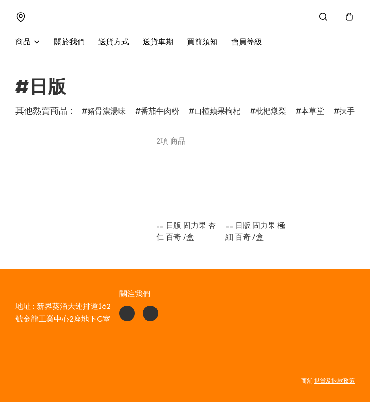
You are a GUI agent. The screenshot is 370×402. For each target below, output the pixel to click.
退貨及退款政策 (334, 380)
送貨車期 (158, 42)
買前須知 (202, 42)
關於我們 (69, 42)
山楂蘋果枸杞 (217, 111)
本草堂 (312, 111)
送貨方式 (113, 42)
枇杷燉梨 (270, 111)
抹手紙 (350, 111)
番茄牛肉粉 (160, 111)
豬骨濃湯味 (106, 111)
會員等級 (246, 42)
